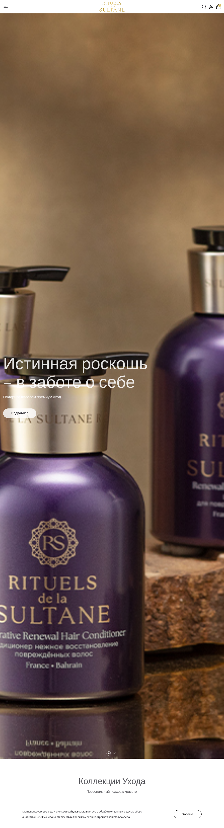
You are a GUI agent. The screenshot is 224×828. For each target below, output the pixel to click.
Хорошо (187, 814)
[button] (109, 753)
